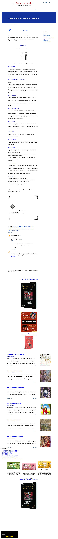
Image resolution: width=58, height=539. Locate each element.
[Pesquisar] (44, 2)
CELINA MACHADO (15, 235)
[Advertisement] (27, 524)
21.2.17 (20, 239)
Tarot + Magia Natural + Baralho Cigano (9, 451)
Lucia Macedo (16, 239)
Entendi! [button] (9, 536)
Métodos (19, 9)
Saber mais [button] (3, 534)
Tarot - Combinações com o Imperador (15, 436)
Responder (13, 249)
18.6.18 (16, 251)
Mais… (45, 9)
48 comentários (9, 365)
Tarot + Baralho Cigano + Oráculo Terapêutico (10, 450)
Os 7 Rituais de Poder (6, 454)
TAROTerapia (4, 458)
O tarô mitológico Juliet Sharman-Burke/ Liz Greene (48, 39)
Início (9, 9)
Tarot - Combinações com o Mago (14, 403)
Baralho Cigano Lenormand (36, 9)
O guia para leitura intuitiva (29, 335)
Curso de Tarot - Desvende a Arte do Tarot (9, 457)
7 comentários (9, 398)
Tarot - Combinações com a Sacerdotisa (15, 387)
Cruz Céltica (44, 34)
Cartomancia (26, 9)
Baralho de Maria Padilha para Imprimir (29, 279)
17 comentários (9, 447)
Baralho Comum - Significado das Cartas (15, 354)
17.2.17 (21, 235)
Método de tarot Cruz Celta (46, 35)
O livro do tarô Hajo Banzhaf (46, 36)
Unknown (12, 251)
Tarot (14, 9)
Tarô (29, 333)
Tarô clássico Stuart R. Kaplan (47, 41)
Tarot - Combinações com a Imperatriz (15, 370)
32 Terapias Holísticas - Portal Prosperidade (10, 455)
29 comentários (9, 414)
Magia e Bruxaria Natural (6, 452)
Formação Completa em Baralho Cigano (9, 456)
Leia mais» (35, 365)
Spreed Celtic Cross (45, 40)
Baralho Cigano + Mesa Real (7, 453)
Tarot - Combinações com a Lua (13, 419)
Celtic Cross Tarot (15, 226)
